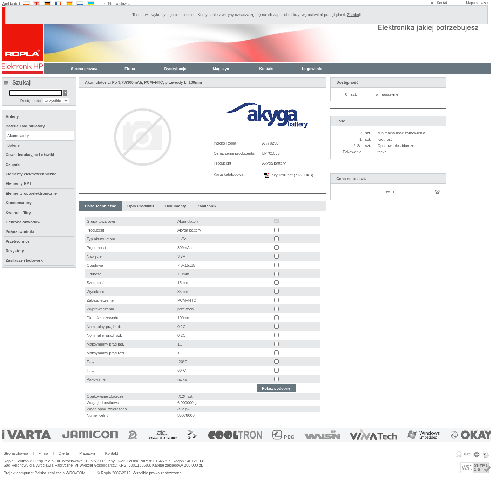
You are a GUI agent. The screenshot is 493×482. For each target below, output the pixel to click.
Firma (129, 69)
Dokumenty (175, 206)
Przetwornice (17, 241)
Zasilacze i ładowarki (25, 260)
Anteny (12, 116)
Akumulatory (18, 136)
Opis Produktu (140, 206)
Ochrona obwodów (23, 222)
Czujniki (13, 164)
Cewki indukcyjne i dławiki (30, 155)
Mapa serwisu (477, 3)
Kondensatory (19, 203)
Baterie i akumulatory (25, 126)
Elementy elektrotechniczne (31, 174)
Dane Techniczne (100, 206)
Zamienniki (207, 206)
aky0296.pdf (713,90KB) (292, 175)
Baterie (13, 145)
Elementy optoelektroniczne (31, 193)
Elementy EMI (18, 183)
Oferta (63, 453)
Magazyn (221, 69)
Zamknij (354, 15)
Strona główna (119, 4)
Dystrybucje (175, 69)
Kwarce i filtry (18, 212)
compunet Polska (31, 473)
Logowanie (312, 69)
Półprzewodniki (20, 231)
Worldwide (10, 4)
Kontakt (443, 3)
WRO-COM (75, 473)
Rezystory (15, 251)
